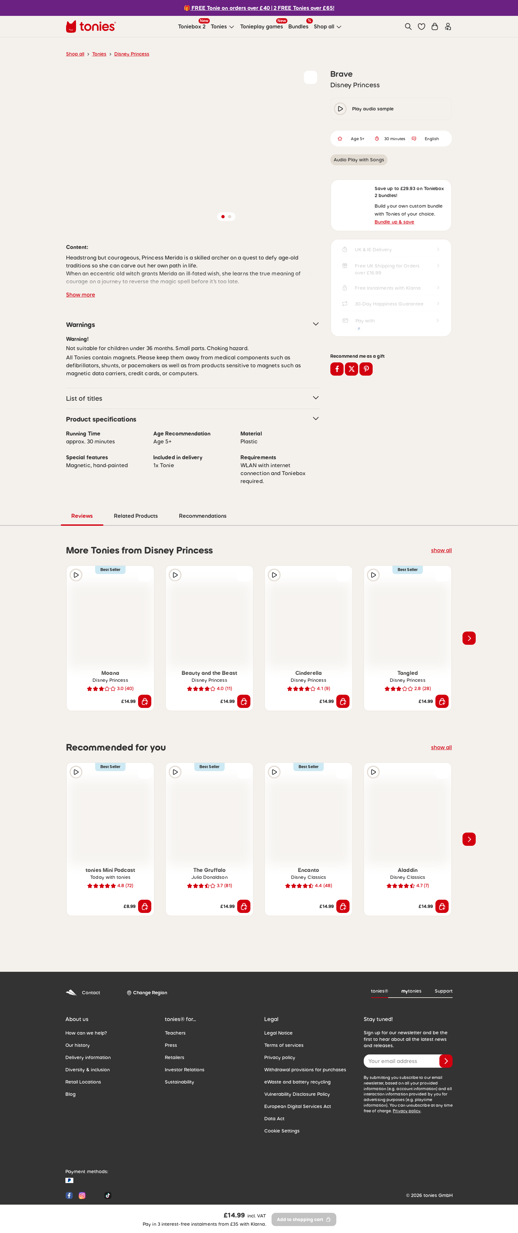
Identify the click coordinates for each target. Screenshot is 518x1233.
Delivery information (85, 1029)
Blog (70, 1066)
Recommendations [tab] (312, 488)
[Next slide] (469, 610)
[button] (422, 26)
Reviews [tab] (192, 488)
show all (442, 522)
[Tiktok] (106, 1167)
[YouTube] (95, 1167)
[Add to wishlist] (310, 77)
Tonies (97, 54)
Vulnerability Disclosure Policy (295, 1066)
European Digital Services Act (294, 1078)
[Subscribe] (446, 1033)
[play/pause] (340, 108)
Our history (76, 1017)
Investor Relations (183, 1041)
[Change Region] (144, 964)
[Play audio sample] (76, 547)
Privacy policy (278, 1029)
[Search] (408, 26)
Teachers (174, 1004)
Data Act (273, 1090)
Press (171, 1017)
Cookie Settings (280, 1102)
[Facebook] (69, 1167)
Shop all (74, 54)
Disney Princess (128, 54)
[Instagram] (82, 1167)
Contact (81, 964)
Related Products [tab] (246, 488)
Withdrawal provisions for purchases (301, 1041)
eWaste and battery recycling (294, 1053)
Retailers (174, 1029)
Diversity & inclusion (86, 1041)
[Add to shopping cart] (144, 673)
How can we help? (84, 1004)
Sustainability (178, 1053)
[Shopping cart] (435, 26)
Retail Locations (81, 1053)
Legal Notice (277, 1004)
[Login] (448, 26)
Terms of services (282, 1017)
